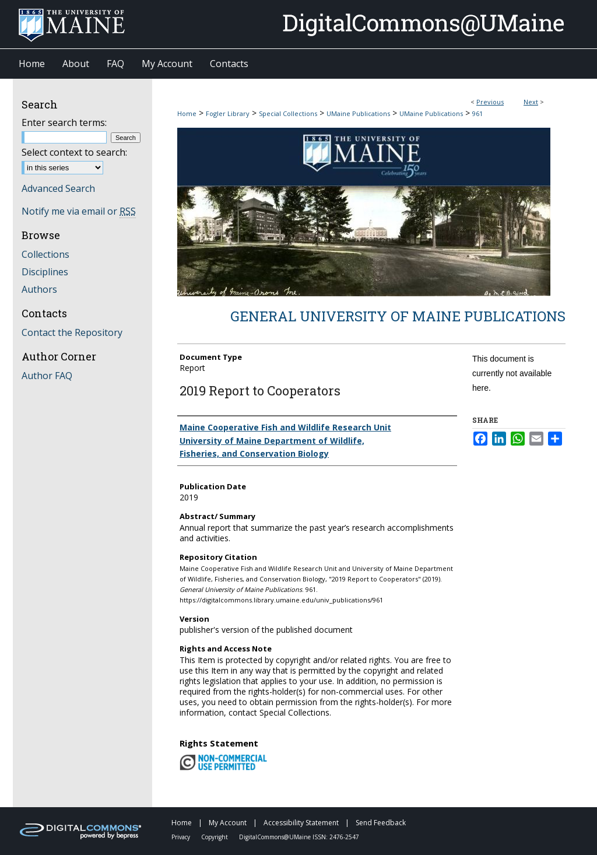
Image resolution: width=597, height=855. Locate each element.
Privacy (181, 837)
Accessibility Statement (302, 823)
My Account (228, 823)
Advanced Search (58, 188)
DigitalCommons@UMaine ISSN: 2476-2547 (299, 837)
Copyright (215, 837)
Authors (39, 289)
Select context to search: (74, 152)
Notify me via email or (79, 211)
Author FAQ (47, 375)
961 (477, 113)
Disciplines (45, 271)
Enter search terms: (64, 122)
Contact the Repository (72, 332)
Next (531, 101)
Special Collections (288, 113)
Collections (45, 254)
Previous (490, 101)
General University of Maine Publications (398, 316)
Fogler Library (228, 113)
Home (186, 113)
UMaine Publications (358, 113)
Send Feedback (381, 823)
